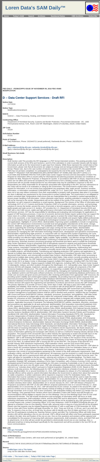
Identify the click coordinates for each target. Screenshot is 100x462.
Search (31, 16)
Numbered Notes (58, 16)
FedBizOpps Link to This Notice (20, 449)
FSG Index (8, 456)
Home (6, 16)
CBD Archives (77, 16)
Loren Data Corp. (94, 460)
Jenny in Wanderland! (42, 460)
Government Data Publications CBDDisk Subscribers (79, 459)
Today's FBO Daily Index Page (43, 456)
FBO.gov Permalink (15, 430)
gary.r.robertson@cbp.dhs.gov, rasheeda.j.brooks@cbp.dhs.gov (32, 147)
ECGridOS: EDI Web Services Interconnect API (43, 459)
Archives (41, 16)
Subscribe (93, 16)
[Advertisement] (51, 35)
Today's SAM (18, 16)
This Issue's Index (21, 456)
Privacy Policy (7, 460)
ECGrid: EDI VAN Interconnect (14, 459)
